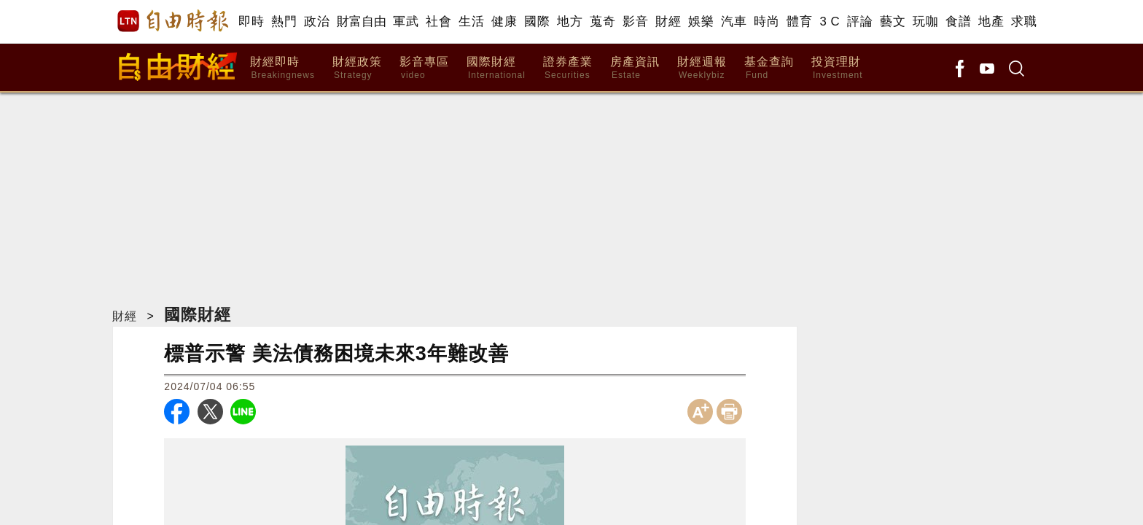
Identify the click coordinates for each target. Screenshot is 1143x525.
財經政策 (357, 68)
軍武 (405, 21)
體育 (799, 21)
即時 (251, 21)
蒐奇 (602, 21)
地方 (569, 21)
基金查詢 (769, 68)
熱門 (284, 21)
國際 (537, 21)
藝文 (892, 21)
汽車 (733, 21)
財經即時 (282, 68)
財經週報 (702, 68)
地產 (991, 21)
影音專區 (424, 68)
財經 (668, 21)
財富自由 (361, 21)
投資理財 (837, 68)
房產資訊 (635, 68)
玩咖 (925, 21)
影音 (635, 21)
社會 (438, 21)
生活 (471, 21)
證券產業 (568, 68)
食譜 (958, 21)
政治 (316, 21)
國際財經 (496, 68)
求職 (1024, 21)
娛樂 (701, 21)
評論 (860, 21)
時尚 (766, 21)
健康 (504, 21)
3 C (829, 21)
